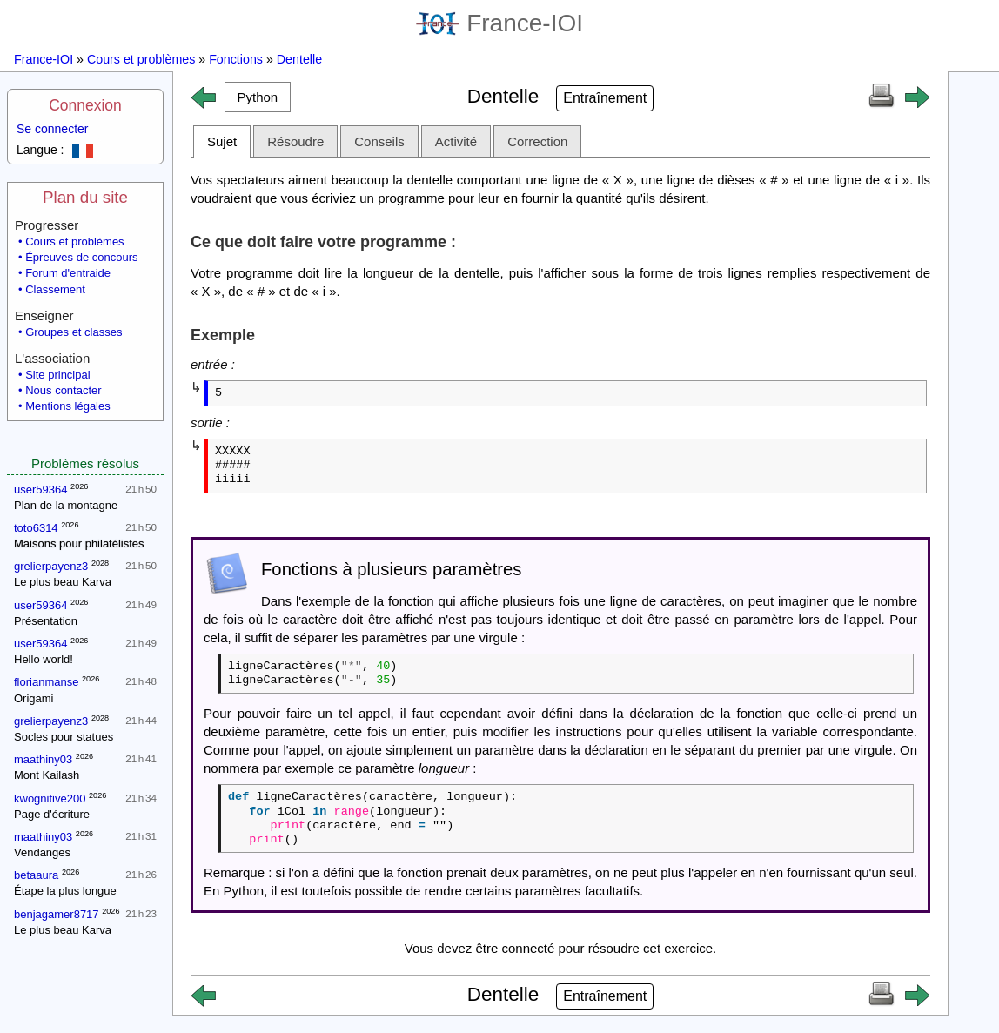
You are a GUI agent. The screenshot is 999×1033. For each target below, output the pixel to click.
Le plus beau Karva (62, 581)
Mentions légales (68, 406)
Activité (456, 141)
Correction (537, 141)
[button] (258, 97)
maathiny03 (43, 759)
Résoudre (295, 141)
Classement (55, 289)
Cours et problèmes (141, 59)
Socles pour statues (63, 736)
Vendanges (42, 852)
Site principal (57, 374)
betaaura (36, 875)
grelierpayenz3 (51, 566)
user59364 (40, 489)
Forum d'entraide (68, 272)
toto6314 (36, 527)
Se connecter (53, 129)
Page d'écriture (52, 814)
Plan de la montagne (65, 505)
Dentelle (299, 59)
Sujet (222, 141)
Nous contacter (63, 390)
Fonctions (236, 59)
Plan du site (85, 197)
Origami (34, 698)
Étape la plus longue (65, 890)
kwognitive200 (49, 798)
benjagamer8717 (56, 914)
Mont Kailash (46, 774)
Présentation (45, 620)
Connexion (85, 105)
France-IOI (499, 23)
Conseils (379, 141)
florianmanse (46, 681)
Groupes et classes (73, 332)
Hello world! (43, 659)
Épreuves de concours (81, 257)
